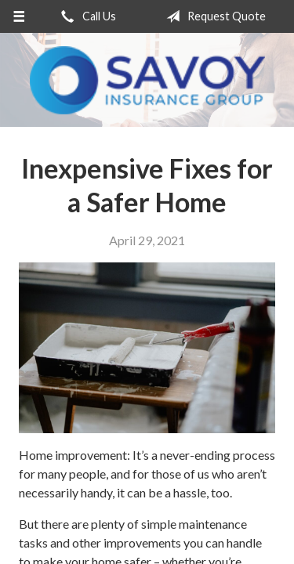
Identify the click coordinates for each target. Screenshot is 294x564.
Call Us (85, 16)
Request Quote (213, 16)
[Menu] (19, 16)
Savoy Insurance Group (147, 79)
